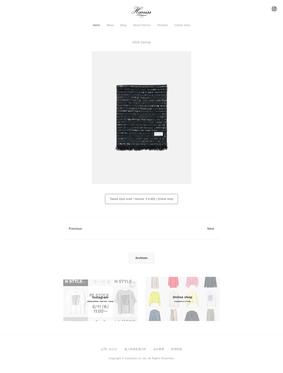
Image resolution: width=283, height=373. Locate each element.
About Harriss (142, 25)
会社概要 (158, 349)
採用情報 (176, 349)
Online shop (182, 25)
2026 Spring (141, 42)
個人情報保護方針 (135, 349)
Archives (141, 258)
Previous (75, 228)
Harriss (141, 13)
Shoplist (162, 25)
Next (210, 228)
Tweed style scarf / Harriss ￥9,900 (132, 199)
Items (96, 25)
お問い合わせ (109, 349)
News (110, 25)
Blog (123, 25)
